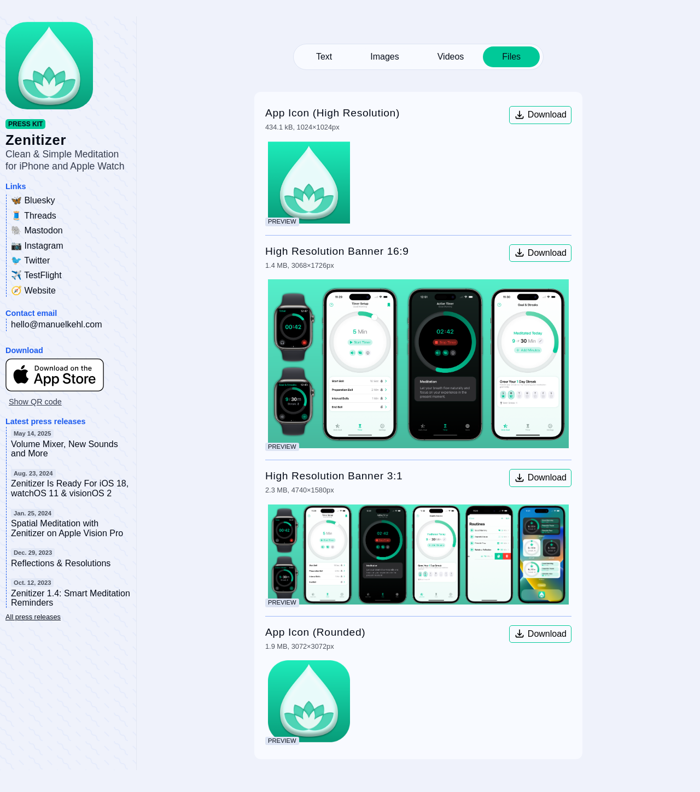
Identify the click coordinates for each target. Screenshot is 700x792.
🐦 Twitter (30, 260)
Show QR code (35, 401)
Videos (451, 56)
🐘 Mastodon (37, 230)
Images (384, 56)
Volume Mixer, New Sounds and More (64, 449)
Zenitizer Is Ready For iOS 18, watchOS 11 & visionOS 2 (70, 488)
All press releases (33, 617)
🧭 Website (33, 290)
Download (540, 114)
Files (511, 56)
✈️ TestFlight (36, 275)
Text (324, 56)
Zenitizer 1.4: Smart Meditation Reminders (70, 598)
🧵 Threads (33, 215)
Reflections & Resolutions (60, 563)
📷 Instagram (37, 245)
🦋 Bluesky (33, 200)
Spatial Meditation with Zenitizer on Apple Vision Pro (67, 528)
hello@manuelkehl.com (56, 324)
